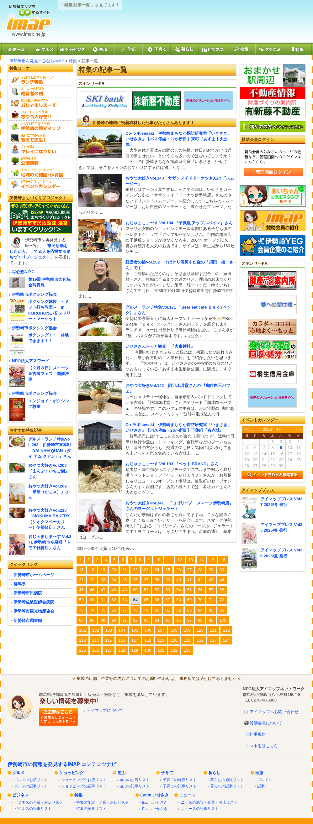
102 (95, 630)
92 (135, 620)
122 (200, 640)
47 (103, 589)
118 (148, 640)
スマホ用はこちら (261, 745)
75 (103, 610)
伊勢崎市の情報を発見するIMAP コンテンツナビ (62, 764)
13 (190, 559)
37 (146, 579)
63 (124, 599)
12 (180, 559)
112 (226, 630)
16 (223, 559)
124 (226, 640)
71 (211, 599)
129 (134, 650)
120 (174, 640)
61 (103, 599)
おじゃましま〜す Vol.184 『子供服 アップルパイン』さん (178, 223)
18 (92, 569)
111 (213, 630)
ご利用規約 (255, 734)
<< (246, 429)
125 (82, 650)
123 (213, 640)
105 (134, 630)
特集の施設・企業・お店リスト (102, 802)
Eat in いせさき (154, 795)
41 (189, 579)
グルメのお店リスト (31, 780)
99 (211, 620)
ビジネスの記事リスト (33, 808)
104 (121, 630)
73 (81, 610)
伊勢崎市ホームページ (33, 574)
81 (168, 610)
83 (189, 610)
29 (211, 569)
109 (187, 630)
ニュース (187, 795)
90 (113, 620)
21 (124, 569)
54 (178, 589)
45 (81, 589)
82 (178, 610)
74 (92, 610)
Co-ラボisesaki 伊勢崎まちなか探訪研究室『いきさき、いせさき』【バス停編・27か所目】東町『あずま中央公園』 (178, 139)
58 (222, 589)
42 (200, 579)
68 (178, 599)
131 (160, 650)
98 (200, 620)
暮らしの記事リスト (227, 786)
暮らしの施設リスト (227, 780)
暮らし (214, 772)
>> (298, 429)
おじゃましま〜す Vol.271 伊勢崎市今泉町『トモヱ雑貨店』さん (50, 542)
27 (189, 569)
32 (92, 579)
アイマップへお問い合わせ (274, 711)
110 (200, 630)
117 (134, 640)
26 (178, 569)
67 (168, 599)
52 (157, 589)
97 (189, 620)
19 (103, 569)
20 (113, 569)
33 (103, 579)
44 (222, 579)
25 (168, 569)
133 (187, 650)
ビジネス (20, 795)
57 (211, 589)
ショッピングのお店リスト (83, 780)
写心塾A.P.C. (24, 271)
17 (81, 569)
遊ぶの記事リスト (134, 786)
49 (124, 589)
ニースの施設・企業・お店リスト (209, 802)
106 (148, 630)
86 (222, 610)
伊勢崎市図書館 (27, 620)
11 (169, 559)
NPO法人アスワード (30, 360)
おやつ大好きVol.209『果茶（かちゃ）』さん (48, 492)
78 (135, 610)
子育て (167, 772)
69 (189, 599)
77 (124, 610)
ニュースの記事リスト (200, 808)
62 (113, 599)
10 (158, 559)
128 (121, 650)
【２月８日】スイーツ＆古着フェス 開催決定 (48, 374)
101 (82, 630)
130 (148, 650)
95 (168, 620)
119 (160, 640)
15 (212, 559)
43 (211, 579)
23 (146, 569)
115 (108, 640)
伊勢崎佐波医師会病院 (33, 602)
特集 (73, 61)
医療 (259, 772)
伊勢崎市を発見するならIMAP (36, 61)
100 (223, 620)
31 (81, 579)
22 (135, 569)
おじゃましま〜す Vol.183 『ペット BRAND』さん (172, 464)
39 (168, 579)
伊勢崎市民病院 (27, 593)
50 (135, 589)
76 (113, 610)
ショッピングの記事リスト (83, 786)
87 (81, 620)
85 (211, 610)
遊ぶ (122, 772)
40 (178, 579)
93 (146, 620)
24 (157, 569)
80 (157, 610)
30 (222, 569)
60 (92, 599)
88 (92, 620)
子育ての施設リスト (180, 780)
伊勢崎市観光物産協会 (33, 611)
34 (113, 579)
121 (187, 640)
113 (82, 640)
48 (113, 589)
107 (160, 630)
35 (124, 579)
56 (200, 589)
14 (201, 559)
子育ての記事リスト (180, 786)
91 (124, 620)
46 (92, 589)
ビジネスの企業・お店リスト (38, 802)
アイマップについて (105, 710)
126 (95, 650)
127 (108, 650)
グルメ (18, 772)
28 (200, 569)
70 (200, 599)
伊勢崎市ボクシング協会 (34, 294)
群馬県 (19, 583)
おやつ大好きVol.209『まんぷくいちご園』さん (48, 471)
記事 (261, 786)
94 (157, 620)
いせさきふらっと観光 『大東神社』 (160, 346)
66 (157, 599)
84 (200, 610)
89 (103, 620)
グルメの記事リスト (31, 786)
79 (146, 610)
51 (146, 589)
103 (108, 630)
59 (81, 599)
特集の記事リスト (91, 808)
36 (135, 579)
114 (95, 640)
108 (174, 630)
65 (146, 599)
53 (168, 589)
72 (222, 599)
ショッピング (71, 772)
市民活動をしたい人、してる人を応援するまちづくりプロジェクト (40, 251)
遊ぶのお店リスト (134, 780)
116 (121, 640)
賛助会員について (266, 723)
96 (178, 620)
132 (174, 650)
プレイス (264, 780)
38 (157, 579)
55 (189, 589)
